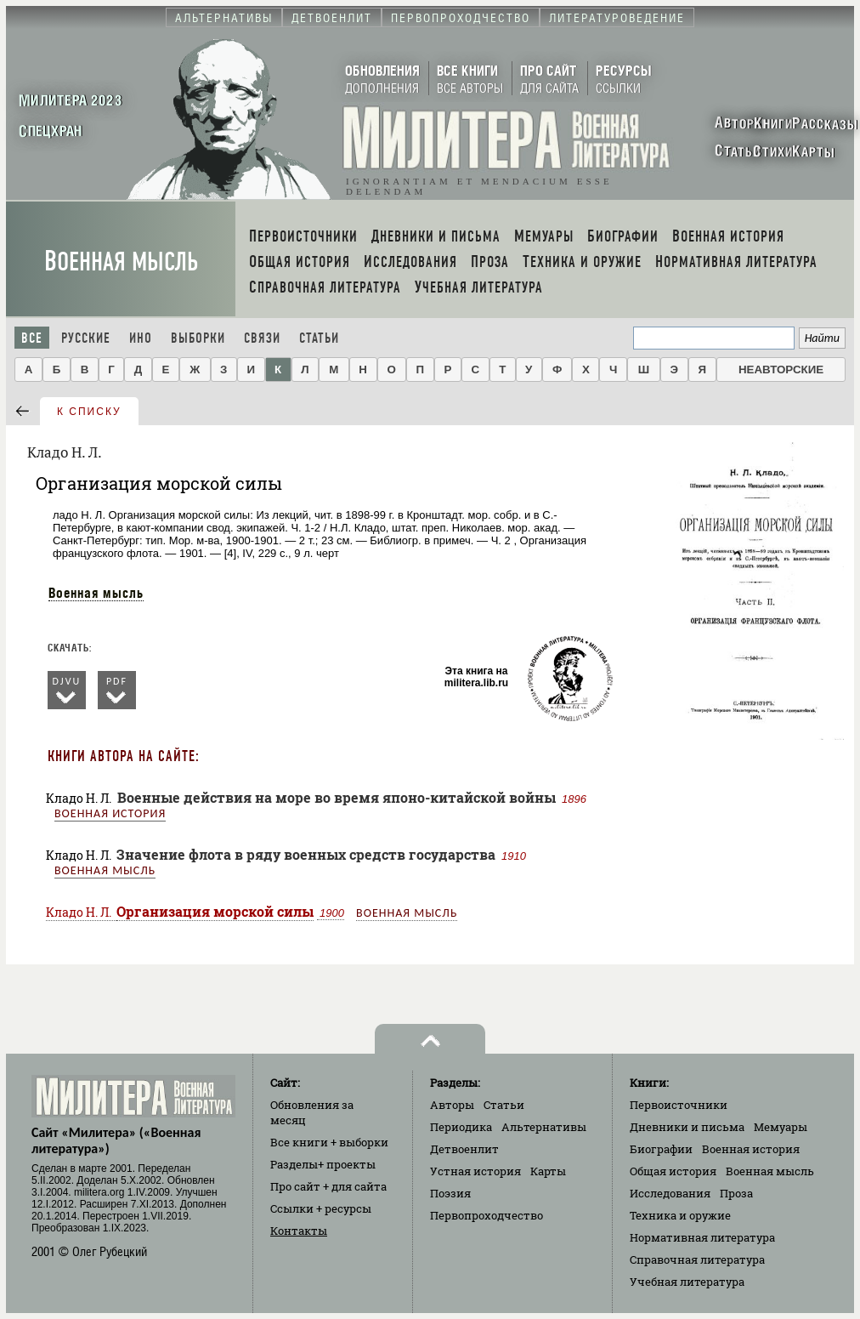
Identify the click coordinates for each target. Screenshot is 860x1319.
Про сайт (328, 1186)
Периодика (461, 1126)
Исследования (670, 1193)
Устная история (475, 1171)
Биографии (661, 1149)
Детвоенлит (464, 1149)
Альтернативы (543, 1126)
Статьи (319, 338)
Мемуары (780, 1126)
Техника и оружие (680, 1215)
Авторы (452, 1104)
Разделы (323, 1164)
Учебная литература (687, 1281)
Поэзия (450, 1193)
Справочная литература (697, 1259)
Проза (736, 1193)
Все (31, 338)
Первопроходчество (486, 1215)
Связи (262, 338)
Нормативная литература (702, 1237)
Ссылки (320, 1208)
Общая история (673, 1171)
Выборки (198, 338)
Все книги (329, 1142)
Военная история (110, 813)
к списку (89, 412)
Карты (548, 1171)
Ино (140, 338)
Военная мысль (121, 261)
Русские (85, 338)
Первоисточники (678, 1104)
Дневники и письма (687, 1126)
